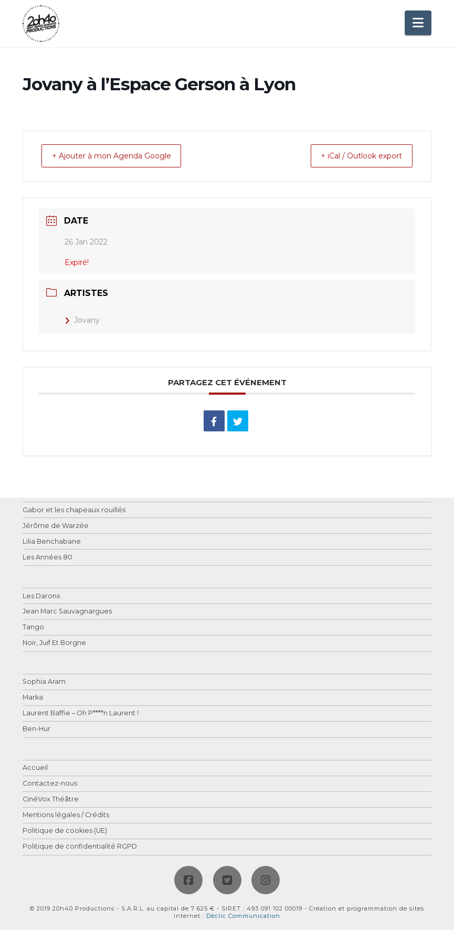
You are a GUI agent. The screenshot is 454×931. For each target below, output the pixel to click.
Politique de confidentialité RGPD (80, 847)
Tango (33, 628)
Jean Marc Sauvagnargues (67, 612)
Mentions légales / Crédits (66, 816)
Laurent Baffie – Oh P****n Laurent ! (81, 714)
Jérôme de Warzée (56, 527)
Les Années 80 (47, 558)
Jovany (82, 321)
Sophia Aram (44, 683)
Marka (33, 698)
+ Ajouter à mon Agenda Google (121, 157)
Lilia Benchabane (52, 542)
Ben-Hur (36, 730)
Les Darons (41, 597)
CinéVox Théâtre (51, 800)
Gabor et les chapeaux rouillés (74, 511)
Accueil (35, 769)
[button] (418, 22)
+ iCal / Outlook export (352, 157)
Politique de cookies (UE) (65, 832)
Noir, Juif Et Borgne (54, 644)
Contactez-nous (50, 784)
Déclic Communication (243, 917)
